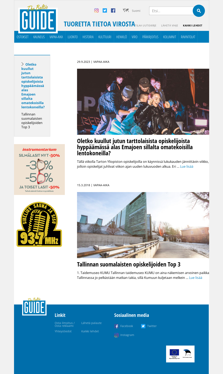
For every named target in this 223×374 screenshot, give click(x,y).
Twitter (152, 326)
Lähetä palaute (91, 323)
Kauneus (39, 36)
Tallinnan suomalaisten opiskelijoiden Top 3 (31, 120)
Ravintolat (188, 36)
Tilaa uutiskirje (145, 25)
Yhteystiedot (63, 331)
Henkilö (121, 36)
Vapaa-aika (56, 36)
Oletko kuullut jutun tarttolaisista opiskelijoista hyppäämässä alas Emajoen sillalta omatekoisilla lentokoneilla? (33, 85)
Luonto (73, 36)
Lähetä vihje (169, 25)
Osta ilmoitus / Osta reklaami (65, 324)
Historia (88, 36)
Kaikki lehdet (192, 25)
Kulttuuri (104, 36)
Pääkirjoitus (150, 36)
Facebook (126, 326)
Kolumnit (169, 36)
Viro (134, 36)
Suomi (136, 11)
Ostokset (22, 36)
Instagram (127, 335)
